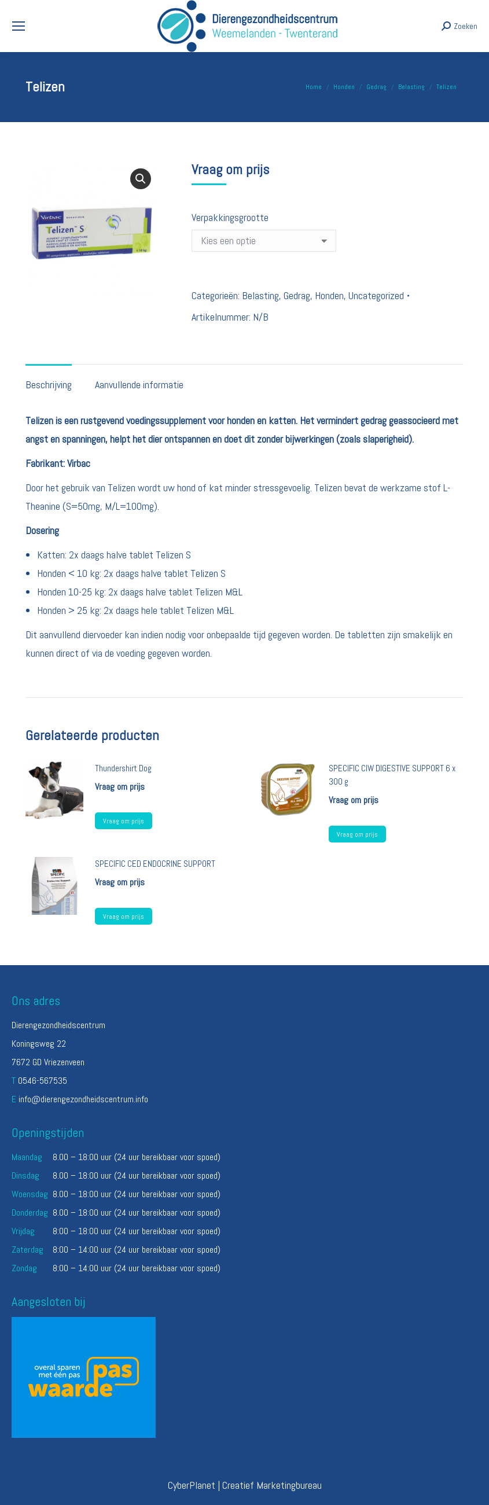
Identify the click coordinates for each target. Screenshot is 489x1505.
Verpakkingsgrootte (230, 217)
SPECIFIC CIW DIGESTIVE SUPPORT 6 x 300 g (392, 775)
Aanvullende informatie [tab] (139, 384)
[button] (140, 178)
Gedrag (297, 295)
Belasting (260, 295)
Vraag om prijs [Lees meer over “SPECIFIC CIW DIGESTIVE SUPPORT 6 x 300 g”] (357, 834)
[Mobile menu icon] (18, 26)
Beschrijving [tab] (48, 384)
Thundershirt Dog (123, 768)
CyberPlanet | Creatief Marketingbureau (245, 1485)
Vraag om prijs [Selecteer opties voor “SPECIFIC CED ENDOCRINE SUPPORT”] (123, 916)
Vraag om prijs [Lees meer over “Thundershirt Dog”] (123, 821)
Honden (329, 295)
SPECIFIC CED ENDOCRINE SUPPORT (155, 863)
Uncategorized (376, 295)
